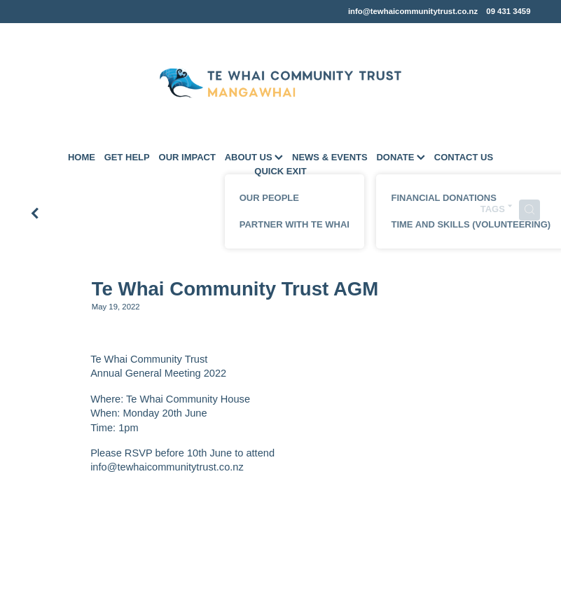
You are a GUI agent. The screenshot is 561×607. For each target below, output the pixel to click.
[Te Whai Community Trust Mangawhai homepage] (280, 83)
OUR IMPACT (187, 157)
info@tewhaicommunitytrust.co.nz (413, 11)
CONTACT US (463, 157)
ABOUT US (254, 157)
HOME (81, 157)
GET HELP (127, 157)
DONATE (400, 157)
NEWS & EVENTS (330, 157)
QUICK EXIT (280, 171)
